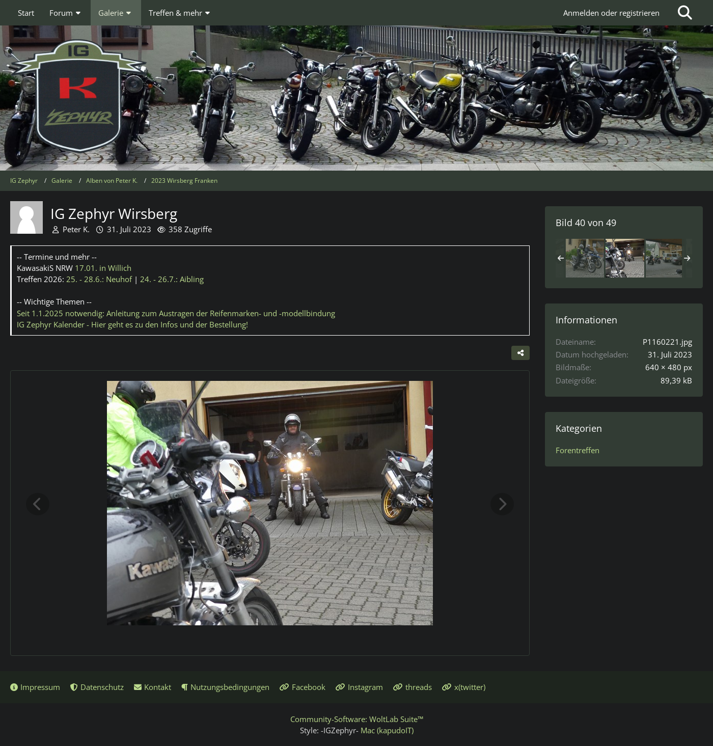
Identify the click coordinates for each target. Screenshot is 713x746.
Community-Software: (356, 719)
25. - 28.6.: (99, 279)
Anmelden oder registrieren (611, 13)
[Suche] (685, 12)
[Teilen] (520, 353)
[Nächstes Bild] (502, 504)
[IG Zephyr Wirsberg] (584, 258)
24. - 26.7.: (172, 279)
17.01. (103, 268)
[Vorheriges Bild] (37, 504)
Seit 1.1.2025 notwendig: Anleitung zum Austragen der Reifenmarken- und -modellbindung (176, 313)
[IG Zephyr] (356, 96)
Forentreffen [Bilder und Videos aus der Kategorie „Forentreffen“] (577, 450)
